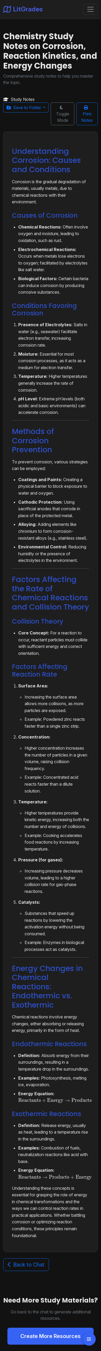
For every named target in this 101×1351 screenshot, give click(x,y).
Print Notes (87, 114)
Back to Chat (26, 1264)
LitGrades (23, 9)
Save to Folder (24, 107)
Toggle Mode (62, 114)
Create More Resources (50, 1336)
